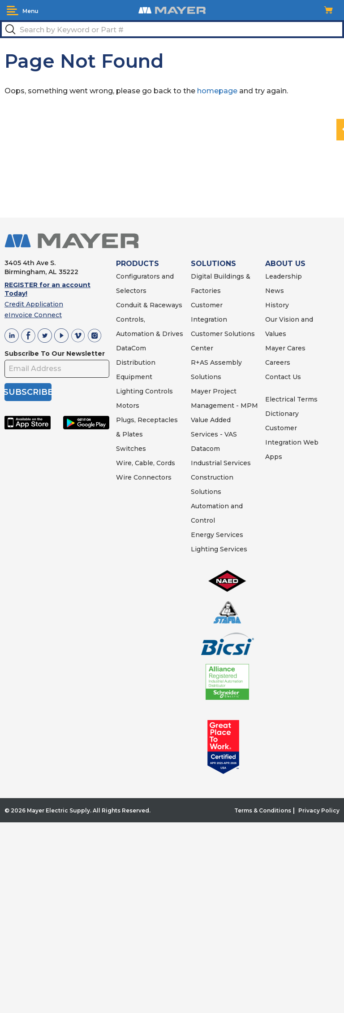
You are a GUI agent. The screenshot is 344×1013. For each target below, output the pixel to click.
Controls (158, 391)
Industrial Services (221, 463)
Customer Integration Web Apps (291, 442)
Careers (277, 362)
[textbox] (172, 29)
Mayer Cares (285, 348)
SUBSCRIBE (28, 392)
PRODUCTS (137, 263)
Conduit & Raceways (149, 305)
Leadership (283, 276)
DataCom (131, 348)
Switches (131, 449)
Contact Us (283, 377)
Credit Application (33, 304)
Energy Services (217, 535)
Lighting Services (219, 549)
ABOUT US (285, 263)
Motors (127, 406)
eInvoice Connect (33, 315)
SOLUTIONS (213, 263)
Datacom (205, 449)
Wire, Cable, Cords (145, 463)
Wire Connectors (144, 477)
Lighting (129, 391)
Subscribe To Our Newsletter (54, 353)
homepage (217, 91)
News (274, 291)
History (277, 305)
